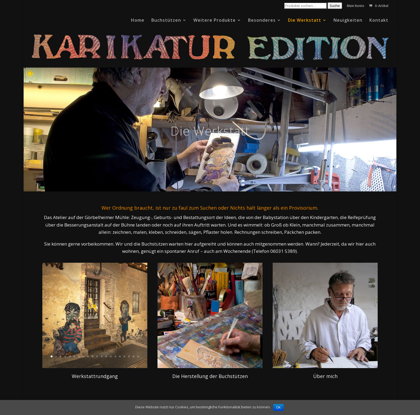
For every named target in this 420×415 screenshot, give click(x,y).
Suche (335, 5)
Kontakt (378, 20)
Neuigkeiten (347, 20)
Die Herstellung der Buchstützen (210, 376)
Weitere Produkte (214, 20)
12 (102, 356)
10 (92, 356)
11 (97, 356)
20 (138, 356)
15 (115, 356)
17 (124, 356)
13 (106, 356)
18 (129, 356)
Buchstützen (166, 20)
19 (133, 356)
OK (278, 407)
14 (111, 356)
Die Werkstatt (304, 20)
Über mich (325, 376)
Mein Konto (355, 6)
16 (120, 356)
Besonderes (262, 20)
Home (137, 20)
